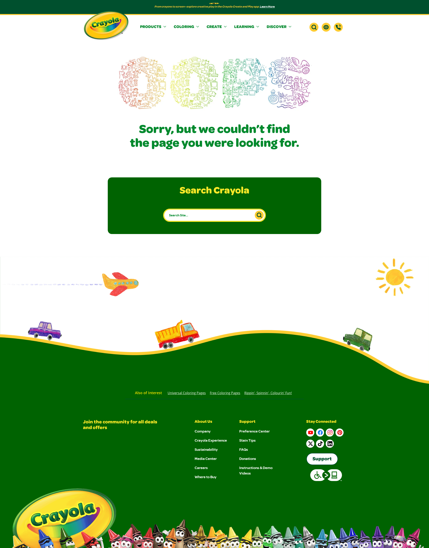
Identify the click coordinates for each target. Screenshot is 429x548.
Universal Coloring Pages (187, 393)
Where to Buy (206, 476)
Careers (201, 467)
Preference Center (254, 431)
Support (247, 422)
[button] (153, 27)
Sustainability (206, 449)
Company (203, 431)
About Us (203, 422)
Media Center (206, 458)
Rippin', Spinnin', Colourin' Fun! (268, 393)
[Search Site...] (214, 215)
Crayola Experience (211, 440)
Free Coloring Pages (225, 393)
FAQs (243, 449)
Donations (247, 458)
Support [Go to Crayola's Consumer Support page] (322, 459)
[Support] (338, 27)
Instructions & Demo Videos (256, 470)
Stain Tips (247, 440)
